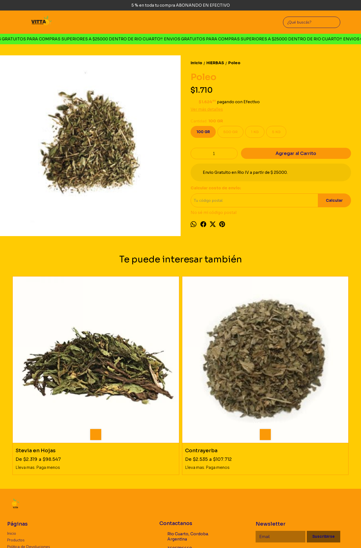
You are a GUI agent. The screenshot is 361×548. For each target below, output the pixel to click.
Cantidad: (207, 121)
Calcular (334, 200)
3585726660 (175, 464)
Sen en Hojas (202, 366)
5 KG (276, 132)
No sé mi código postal (214, 212)
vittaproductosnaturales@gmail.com (193, 476)
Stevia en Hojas (35, 366)
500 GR (230, 132)
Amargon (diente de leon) (303, 366)
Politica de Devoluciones (28, 461)
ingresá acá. (185, 535)
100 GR (203, 132)
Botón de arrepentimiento (213, 535)
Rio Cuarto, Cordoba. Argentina (184, 452)
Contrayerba (116, 366)
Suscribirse (323, 451)
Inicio (11, 448)
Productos (16, 455)
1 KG (255, 132)
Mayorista (15, 468)
